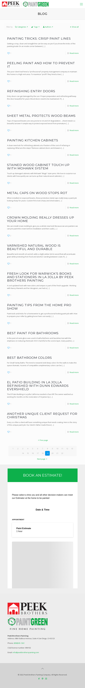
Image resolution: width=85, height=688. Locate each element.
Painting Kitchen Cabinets (32, 140)
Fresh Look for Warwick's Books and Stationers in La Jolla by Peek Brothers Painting (40, 277)
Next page (42, 459)
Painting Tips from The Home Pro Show (39, 306)
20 (52, 453)
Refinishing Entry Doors (31, 91)
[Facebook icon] (39, 678)
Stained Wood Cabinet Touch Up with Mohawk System (38, 166)
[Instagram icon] (46, 678)
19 (47, 453)
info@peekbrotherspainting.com (26, 652)
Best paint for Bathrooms (33, 333)
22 (62, 453)
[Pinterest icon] (42, 678)
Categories (22, 27)
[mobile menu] (81, 4)
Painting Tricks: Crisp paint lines (39, 38)
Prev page (42, 440)
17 (38, 453)
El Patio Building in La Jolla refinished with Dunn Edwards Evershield (38, 385)
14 (23, 453)
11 (62, 448)
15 (28, 453)
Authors (48, 27)
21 (57, 453)
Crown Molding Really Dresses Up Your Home (40, 219)
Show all (74, 27)
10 (57, 448)
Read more (74, 53)
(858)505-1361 (19, 643)
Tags (35, 27)
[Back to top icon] (42, 668)
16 (33, 453)
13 (72, 448)
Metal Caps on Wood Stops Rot (37, 193)
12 (67, 448)
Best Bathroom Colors (29, 358)
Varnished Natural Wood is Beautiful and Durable (34, 247)
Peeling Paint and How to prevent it (41, 64)
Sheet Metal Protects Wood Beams (41, 116)
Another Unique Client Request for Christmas (42, 415)
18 (42, 453)
